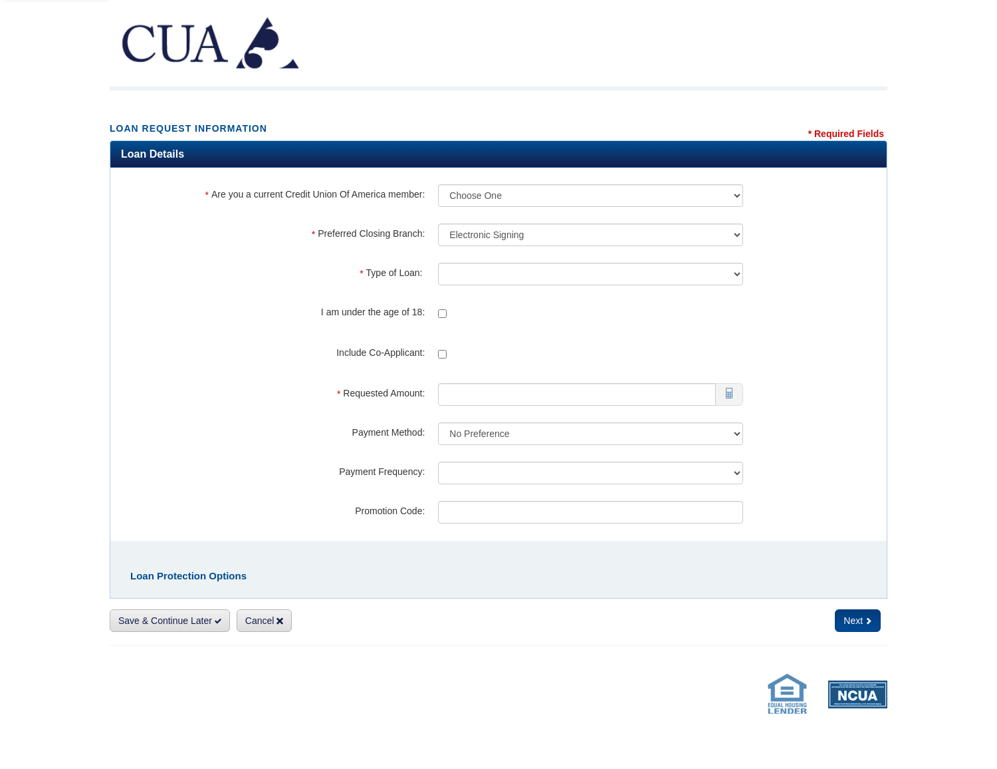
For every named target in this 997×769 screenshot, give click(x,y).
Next (857, 620)
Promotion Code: (390, 511)
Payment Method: (388, 432)
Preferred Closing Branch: (368, 233)
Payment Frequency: (382, 471)
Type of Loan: (392, 273)
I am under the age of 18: (373, 312)
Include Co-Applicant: (380, 352)
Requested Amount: (381, 393)
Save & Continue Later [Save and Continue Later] (169, 620)
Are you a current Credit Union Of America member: (315, 194)
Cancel (264, 620)
